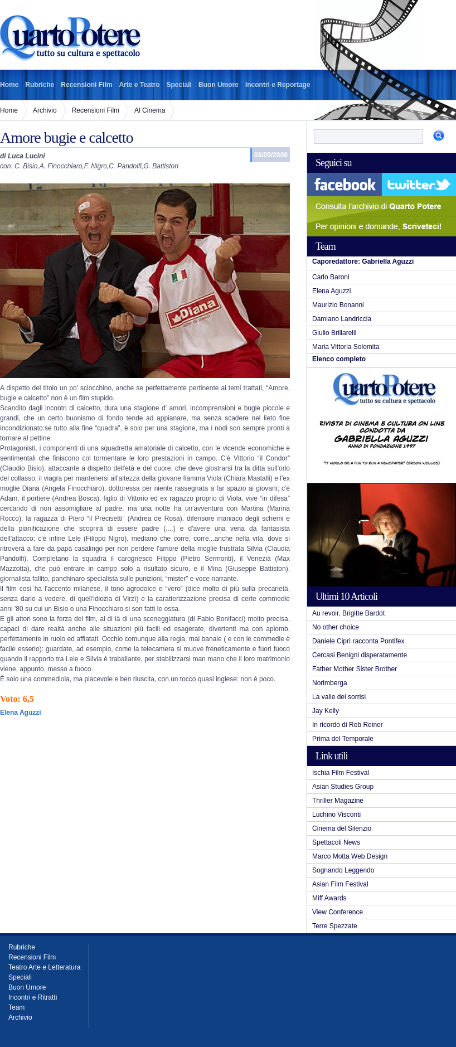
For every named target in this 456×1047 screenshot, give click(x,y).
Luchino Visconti (336, 814)
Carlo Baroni (331, 277)
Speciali (179, 85)
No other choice (335, 627)
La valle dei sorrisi (339, 697)
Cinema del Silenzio (341, 828)
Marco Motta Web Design (349, 856)
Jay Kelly (325, 711)
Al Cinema (149, 110)
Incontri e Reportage (278, 85)
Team (16, 1007)
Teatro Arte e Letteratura (44, 967)
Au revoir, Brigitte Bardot (348, 613)
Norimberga (329, 683)
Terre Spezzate (334, 926)
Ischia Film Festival (340, 773)
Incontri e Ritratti (32, 997)
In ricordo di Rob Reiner (347, 725)
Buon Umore (218, 85)
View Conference (337, 912)
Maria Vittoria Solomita (346, 347)
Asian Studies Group (342, 787)
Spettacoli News (336, 842)
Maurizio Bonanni (338, 305)
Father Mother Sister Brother (354, 669)
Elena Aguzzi (331, 291)
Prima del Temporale (342, 739)
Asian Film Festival (340, 884)
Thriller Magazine (337, 800)
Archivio (45, 110)
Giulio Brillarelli (334, 333)
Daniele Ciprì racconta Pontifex (358, 641)
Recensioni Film (86, 85)
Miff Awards (329, 898)
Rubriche (39, 85)
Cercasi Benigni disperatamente (359, 655)
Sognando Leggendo (343, 870)
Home (9, 85)
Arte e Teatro (139, 85)
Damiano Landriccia (341, 319)
